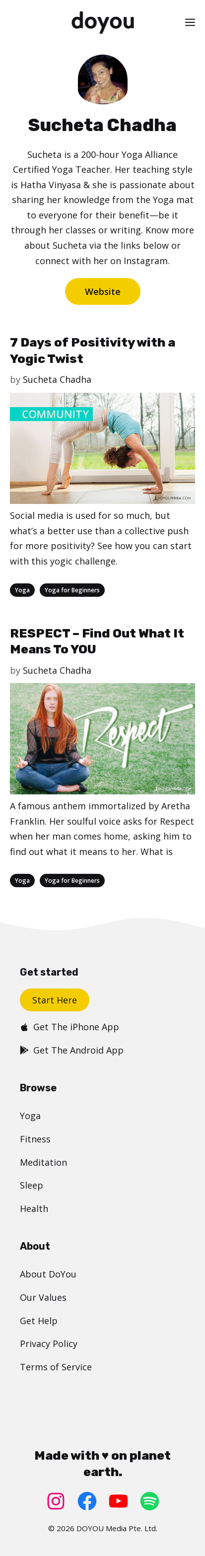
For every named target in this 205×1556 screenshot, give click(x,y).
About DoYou (48, 1274)
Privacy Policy (48, 1343)
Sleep (31, 1185)
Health (34, 1208)
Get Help (39, 1321)
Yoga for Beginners (72, 590)
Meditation (43, 1162)
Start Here (54, 1000)
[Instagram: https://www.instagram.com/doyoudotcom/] (56, 1501)
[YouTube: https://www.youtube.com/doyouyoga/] (118, 1501)
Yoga (22, 590)
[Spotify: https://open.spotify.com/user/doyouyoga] (149, 1501)
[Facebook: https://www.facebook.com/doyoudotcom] (87, 1501)
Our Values (43, 1297)
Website (103, 291)
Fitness (35, 1139)
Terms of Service (56, 1367)
